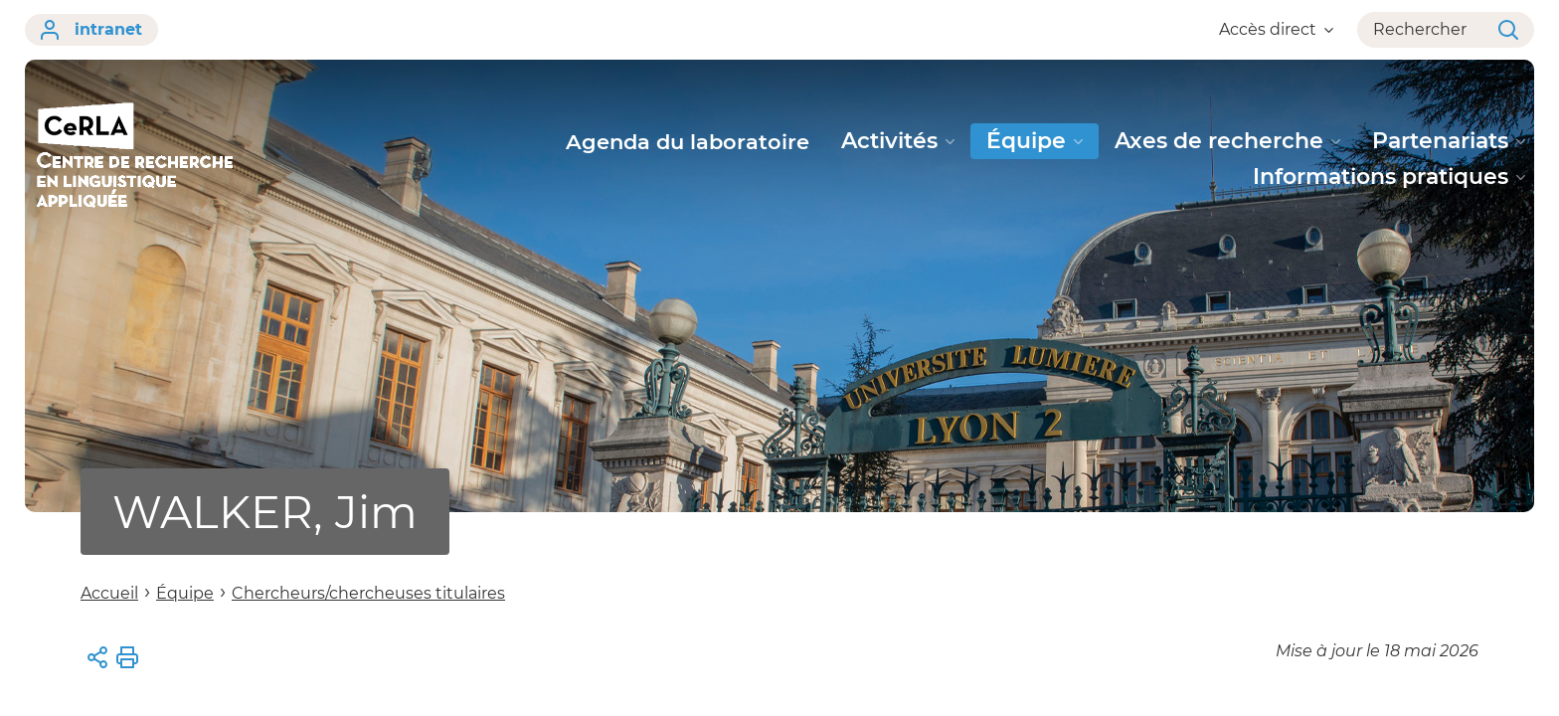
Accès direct (1276, 29)
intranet (91, 30)
